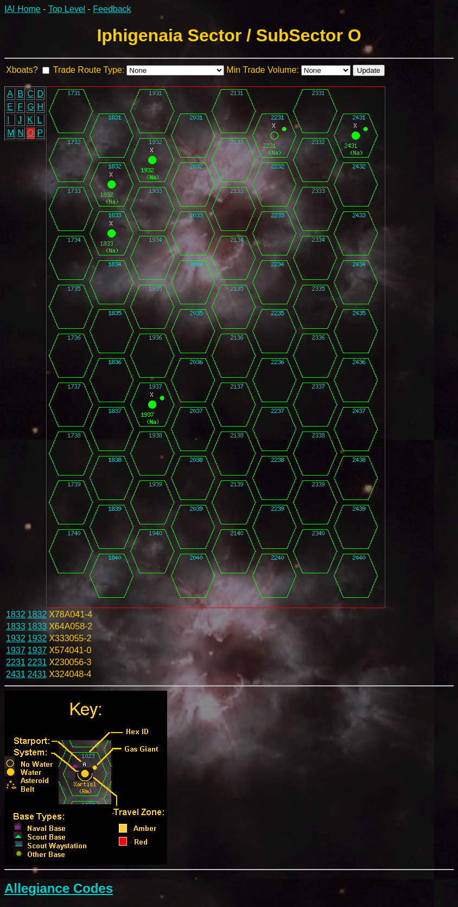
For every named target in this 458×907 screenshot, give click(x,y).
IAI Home (22, 9)
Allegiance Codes (58, 888)
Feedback (112, 9)
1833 (16, 626)
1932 (16, 638)
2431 (16, 674)
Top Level (67, 9)
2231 (16, 662)
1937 (16, 650)
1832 (16, 614)
